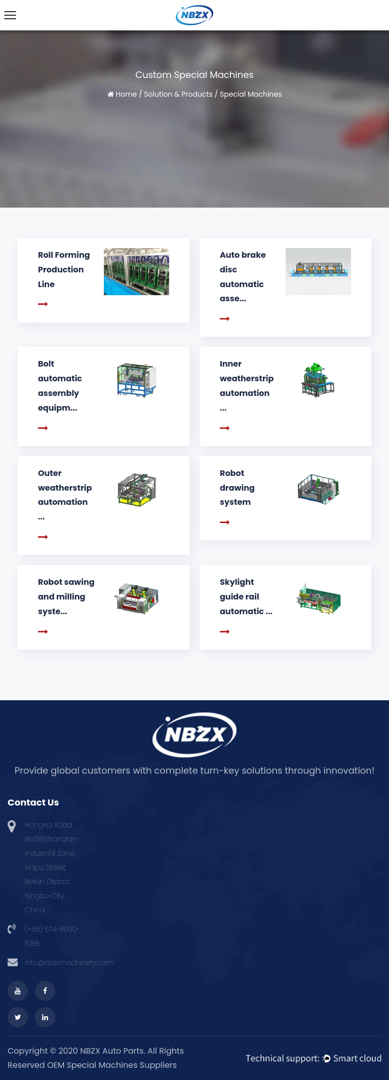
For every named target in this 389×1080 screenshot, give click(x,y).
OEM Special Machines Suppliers (112, 1065)
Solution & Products (178, 94)
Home (126, 94)
